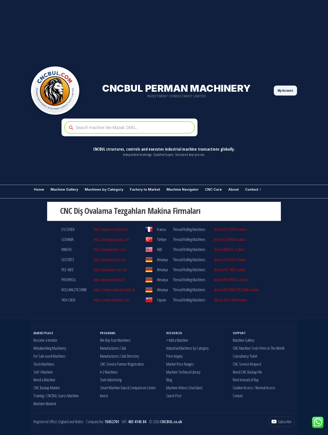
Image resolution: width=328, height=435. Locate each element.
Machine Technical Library (183, 372)
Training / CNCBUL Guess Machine (56, 395)
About (233, 189)
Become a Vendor (45, 340)
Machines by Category (104, 189)
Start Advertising (111, 379)
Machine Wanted (44, 403)
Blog (169, 379)
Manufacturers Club (113, 348)
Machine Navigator (183, 189)
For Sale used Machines (49, 356)
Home (39, 189)
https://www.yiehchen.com (112, 300)
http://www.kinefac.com (110, 249)
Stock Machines (43, 364)
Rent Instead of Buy (246, 379)
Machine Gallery (64, 189)
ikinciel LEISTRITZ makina (230, 259)
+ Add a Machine (177, 340)
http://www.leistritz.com (110, 259)
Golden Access (243, 387)
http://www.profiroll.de (109, 279)
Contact (251, 189)
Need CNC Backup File (247, 372)
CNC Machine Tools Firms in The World (258, 348)
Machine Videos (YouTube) (184, 387)
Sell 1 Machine (43, 372)
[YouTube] (282, 421)
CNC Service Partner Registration (122, 364)
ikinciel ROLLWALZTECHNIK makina (236, 289)
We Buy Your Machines (115, 340)
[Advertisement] (136, 32)
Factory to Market (145, 189)
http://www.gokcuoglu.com (111, 239)
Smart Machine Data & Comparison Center (128, 387)
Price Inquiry (174, 356)
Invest (104, 395)
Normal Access (265, 387)
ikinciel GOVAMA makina (230, 239)
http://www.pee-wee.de (110, 269)
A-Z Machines (109, 372)
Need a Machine (44, 379)
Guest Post (173, 395)
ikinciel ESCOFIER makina (230, 229)
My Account (285, 90)
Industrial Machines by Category (187, 348)
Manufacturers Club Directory (119, 356)
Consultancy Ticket (245, 356)
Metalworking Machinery (49, 348)
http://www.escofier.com (111, 229)
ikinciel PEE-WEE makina (230, 269)
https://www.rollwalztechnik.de (114, 289)
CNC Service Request (247, 364)
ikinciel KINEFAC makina (229, 249)
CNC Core (213, 189)
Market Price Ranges (180, 364)
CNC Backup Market (46, 387)
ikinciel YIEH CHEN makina (230, 300)
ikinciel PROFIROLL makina (231, 279)
